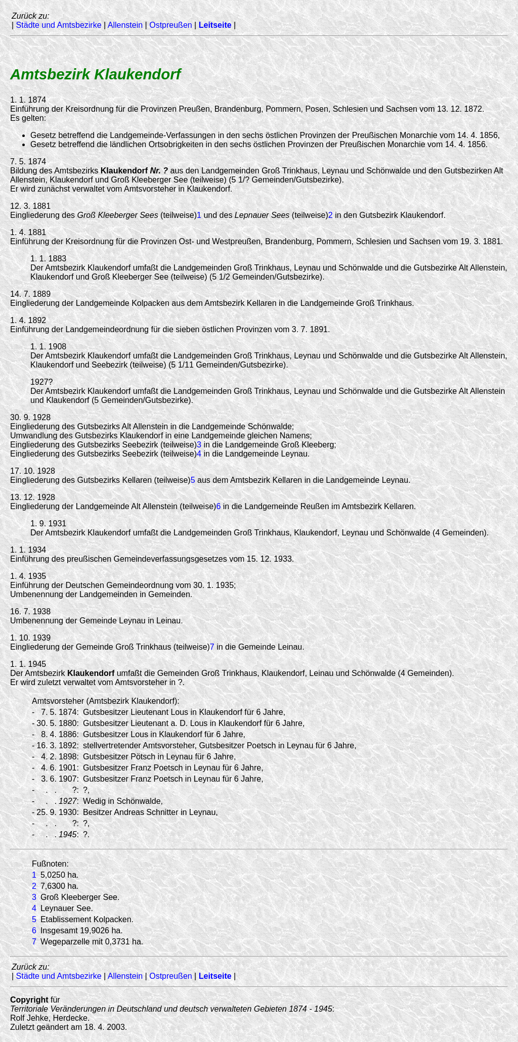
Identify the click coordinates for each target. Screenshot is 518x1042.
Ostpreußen (170, 25)
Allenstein (125, 25)
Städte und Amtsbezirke (59, 25)
